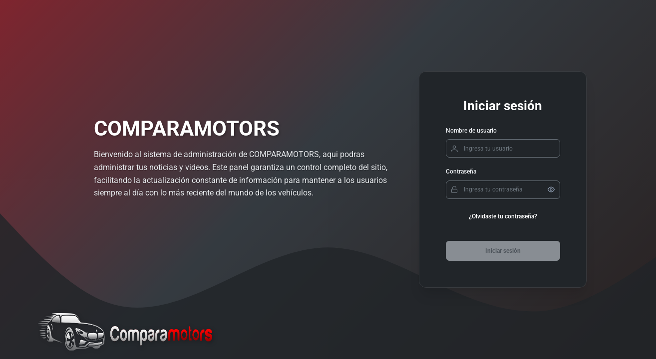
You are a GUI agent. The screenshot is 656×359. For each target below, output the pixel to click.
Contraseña (461, 171)
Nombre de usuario (471, 130)
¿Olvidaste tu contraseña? (503, 216)
